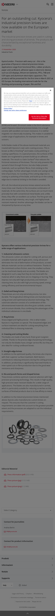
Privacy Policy (8, 108)
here (30, 101)
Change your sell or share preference (15, 110)
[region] (27, 106)
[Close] (50, 90)
